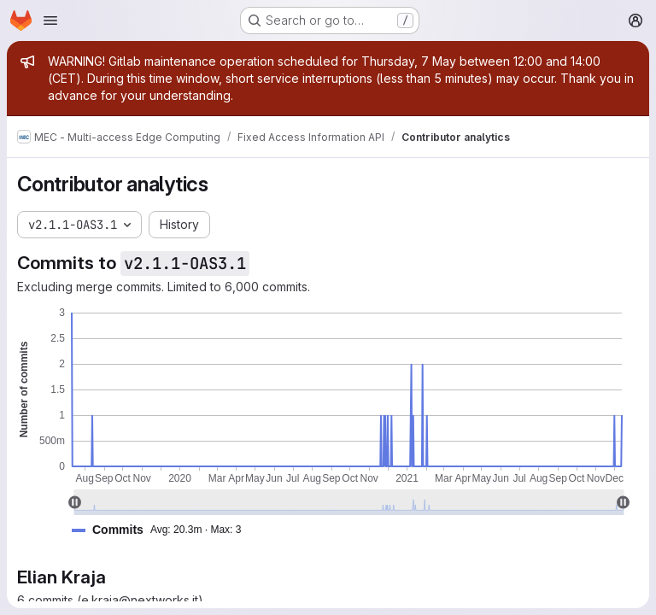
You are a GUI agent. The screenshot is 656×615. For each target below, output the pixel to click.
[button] (163, 530)
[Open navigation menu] (50, 20)
